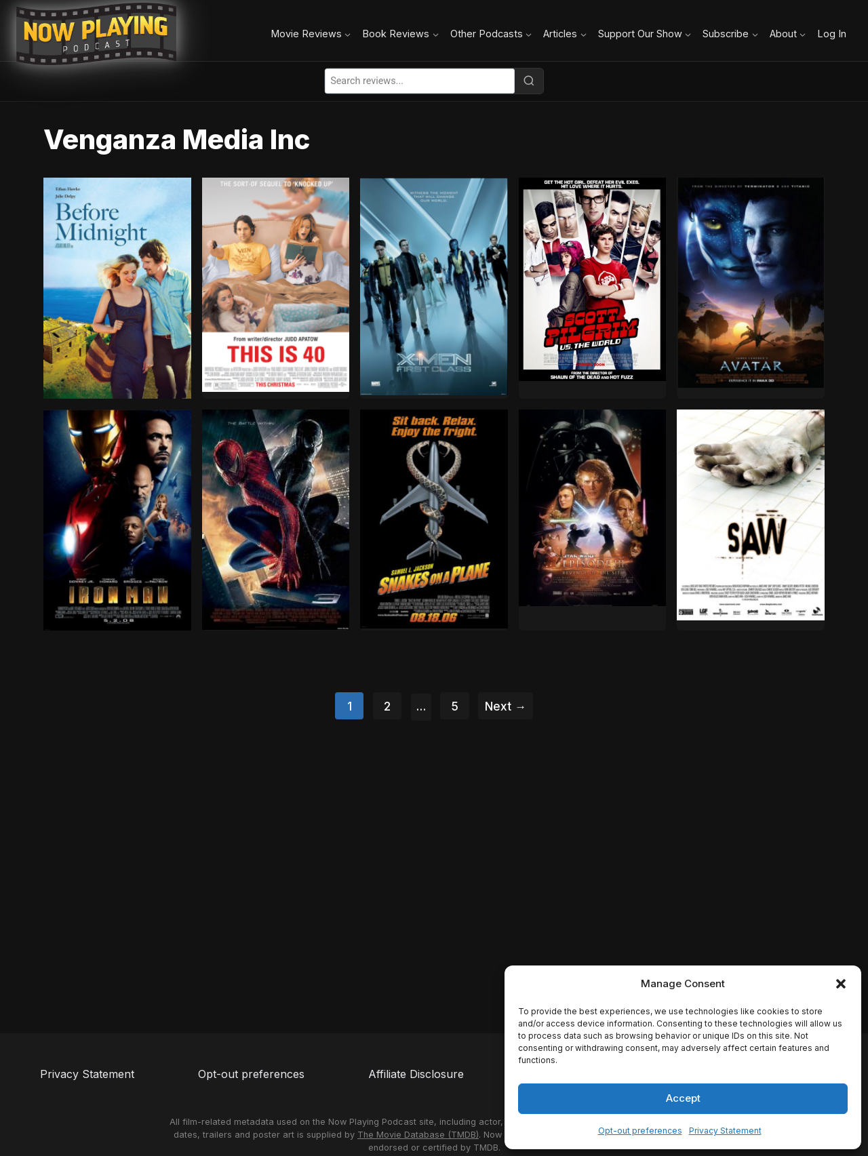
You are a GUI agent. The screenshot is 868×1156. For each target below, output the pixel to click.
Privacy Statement (725, 1130)
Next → (505, 706)
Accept (683, 1098)
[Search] (529, 80)
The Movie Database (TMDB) (418, 1135)
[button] (841, 984)
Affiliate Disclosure (416, 1074)
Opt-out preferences (640, 1130)
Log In (831, 33)
